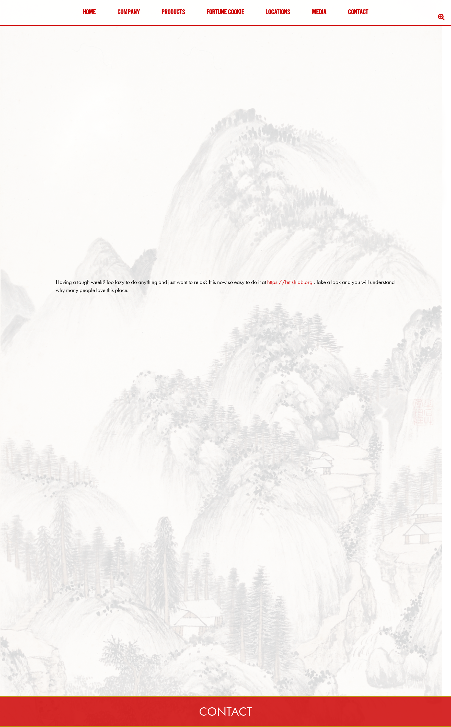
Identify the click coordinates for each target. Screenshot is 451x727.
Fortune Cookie (225, 12)
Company (128, 12)
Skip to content (22, 27)
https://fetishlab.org (290, 282)
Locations (277, 12)
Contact (358, 12)
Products (173, 12)
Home (89, 12)
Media (319, 12)
